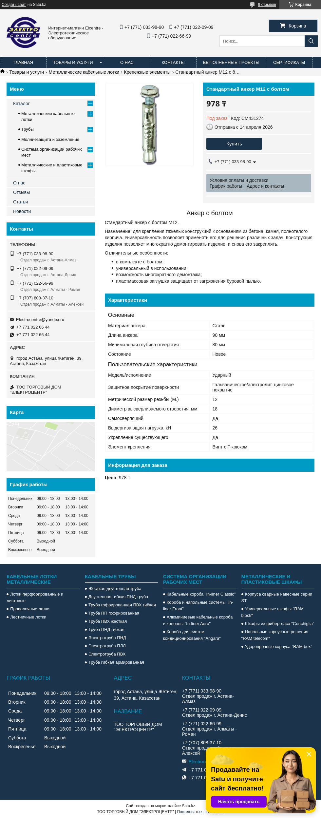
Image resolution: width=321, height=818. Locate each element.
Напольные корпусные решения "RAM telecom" (274, 635)
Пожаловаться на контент (200, 811)
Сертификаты (289, 62)
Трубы (27, 129)
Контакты (172, 62)
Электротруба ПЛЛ (107, 645)
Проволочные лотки (29, 608)
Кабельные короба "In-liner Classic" (201, 594)
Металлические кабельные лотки (84, 72)
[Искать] (311, 41)
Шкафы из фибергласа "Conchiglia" (279, 623)
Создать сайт (14, 4)
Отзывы (21, 192)
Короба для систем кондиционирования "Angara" (192, 635)
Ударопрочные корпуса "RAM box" (278, 646)
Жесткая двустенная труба (115, 588)
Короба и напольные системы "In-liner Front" (198, 605)
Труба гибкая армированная (116, 662)
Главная (23, 62)
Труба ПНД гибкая (106, 629)
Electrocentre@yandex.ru (40, 319)
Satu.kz (188, 806)
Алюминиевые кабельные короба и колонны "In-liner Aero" (198, 620)
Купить (234, 143)
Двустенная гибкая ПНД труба (118, 596)
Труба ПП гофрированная (113, 613)
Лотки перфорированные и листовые (35, 597)
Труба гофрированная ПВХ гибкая (122, 604)
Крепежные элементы (147, 72)
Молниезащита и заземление (50, 139)
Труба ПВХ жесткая (107, 621)
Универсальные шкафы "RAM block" (272, 612)
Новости (22, 211)
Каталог (21, 103)
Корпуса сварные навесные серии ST (276, 597)
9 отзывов (267, 4)
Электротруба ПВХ (106, 654)
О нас (127, 62)
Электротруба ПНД (107, 637)
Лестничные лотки (28, 617)
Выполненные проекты (231, 62)
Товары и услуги (73, 62)
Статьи (20, 201)
